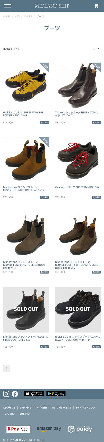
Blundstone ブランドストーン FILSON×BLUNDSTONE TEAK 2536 (23, 188)
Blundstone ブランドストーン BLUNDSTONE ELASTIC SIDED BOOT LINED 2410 (24, 265)
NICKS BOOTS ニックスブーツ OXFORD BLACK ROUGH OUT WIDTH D (77, 338)
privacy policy (85, 407)
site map (25, 413)
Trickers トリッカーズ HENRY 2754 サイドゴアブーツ (77, 113)
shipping (25, 407)
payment (41, 407)
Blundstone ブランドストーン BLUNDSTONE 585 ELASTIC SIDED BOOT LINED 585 (77, 265)
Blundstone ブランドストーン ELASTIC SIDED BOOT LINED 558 (25, 338)
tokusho (9, 413)
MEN (17, 16)
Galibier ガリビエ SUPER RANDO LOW (77, 187)
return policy (61, 407)
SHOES (28, 16)
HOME (6, 16)
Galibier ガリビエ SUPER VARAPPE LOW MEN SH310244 (23, 113)
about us (9, 407)
